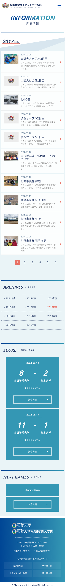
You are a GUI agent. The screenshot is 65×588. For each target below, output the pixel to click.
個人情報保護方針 (43, 550)
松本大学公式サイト (22, 550)
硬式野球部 (18, 565)
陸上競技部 (47, 573)
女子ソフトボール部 (18, 573)
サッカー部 (47, 565)
